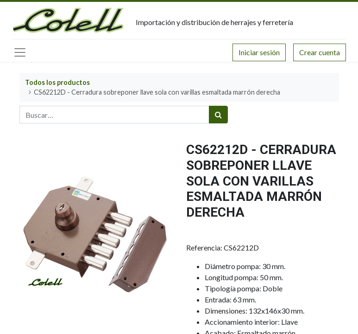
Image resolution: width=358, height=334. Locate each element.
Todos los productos (57, 82)
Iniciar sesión (259, 52)
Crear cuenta (319, 52)
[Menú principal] (20, 52)
